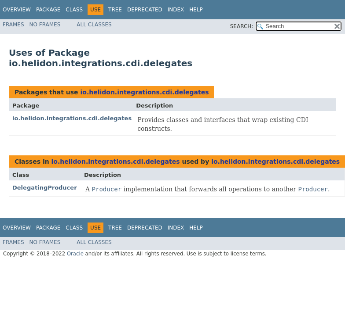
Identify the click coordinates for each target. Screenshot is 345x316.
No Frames (45, 25)
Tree (115, 10)
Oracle (75, 254)
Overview (17, 10)
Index (176, 10)
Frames (13, 25)
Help (196, 10)
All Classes (94, 25)
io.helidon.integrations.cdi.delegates (144, 92)
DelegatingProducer (44, 187)
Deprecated (144, 10)
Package (48, 10)
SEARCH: (241, 26)
